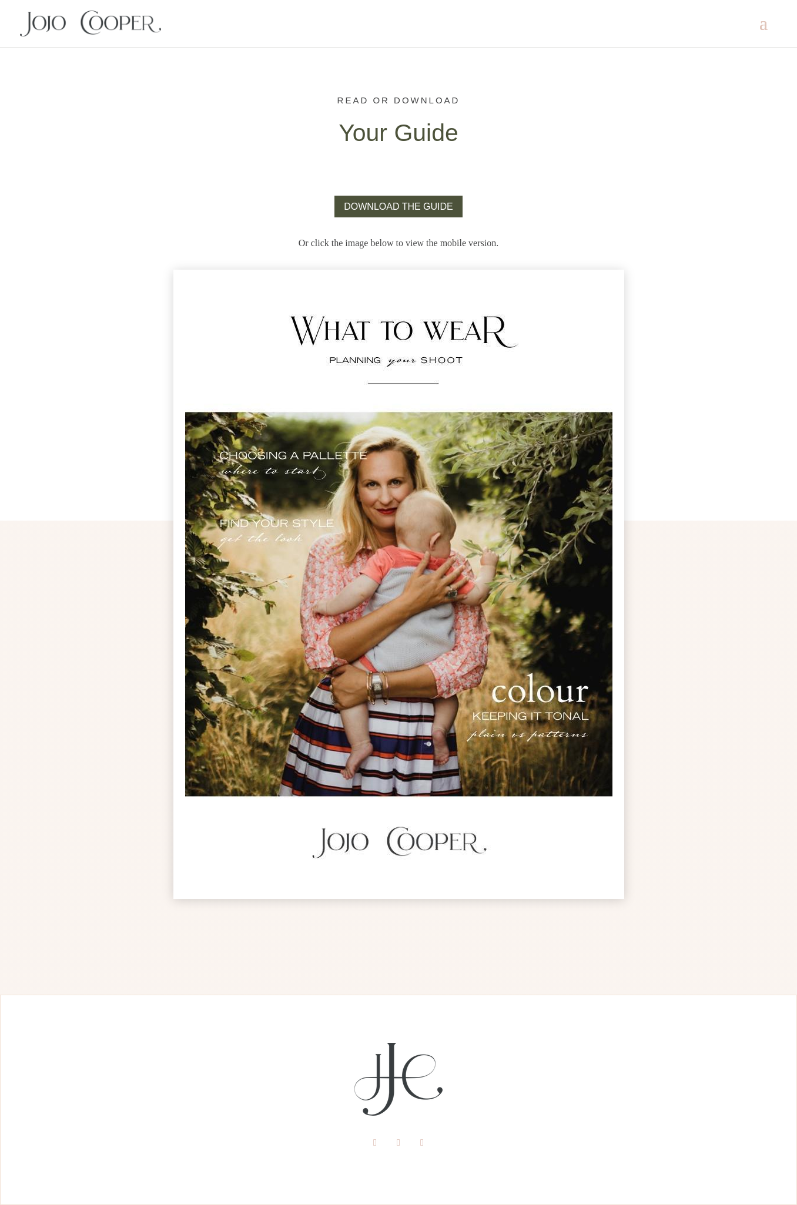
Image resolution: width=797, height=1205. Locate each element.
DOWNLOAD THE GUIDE (398, 207)
